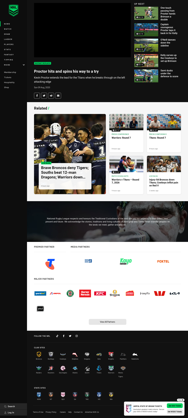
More (14, 65)
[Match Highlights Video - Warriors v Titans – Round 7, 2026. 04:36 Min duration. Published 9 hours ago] (126, 175)
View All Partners (107, 321)
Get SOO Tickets (175, 406)
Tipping (8, 60)
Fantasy (9, 54)
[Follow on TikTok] (57, 336)
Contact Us (78, 412)
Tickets (7, 77)
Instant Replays (42, 63)
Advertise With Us (92, 412)
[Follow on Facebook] (64, 336)
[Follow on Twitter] (70, 336)
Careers (63, 412)
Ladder (8, 39)
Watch (8, 29)
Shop (6, 87)
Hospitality (9, 82)
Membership (10, 72)
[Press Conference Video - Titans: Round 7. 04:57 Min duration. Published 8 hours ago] (164, 133)
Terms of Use (38, 412)
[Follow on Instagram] (76, 336)
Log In (9, 412)
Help (70, 412)
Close (180, 400)
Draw (7, 34)
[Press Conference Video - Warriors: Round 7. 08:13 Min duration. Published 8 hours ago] (126, 133)
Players (9, 44)
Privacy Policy (51, 412)
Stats (7, 49)
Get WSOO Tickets (175, 411)
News (7, 24)
